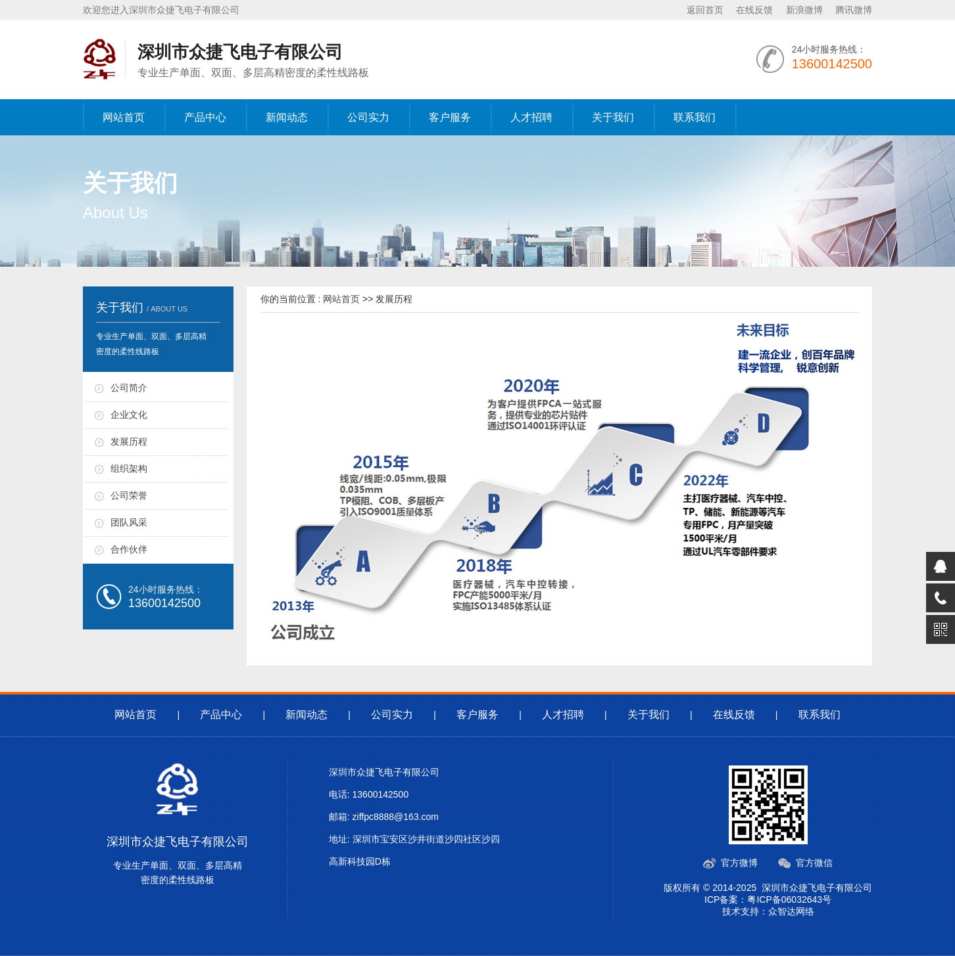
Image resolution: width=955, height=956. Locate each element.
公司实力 (368, 117)
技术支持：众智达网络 (768, 911)
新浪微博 (804, 10)
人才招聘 (531, 117)
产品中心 (205, 117)
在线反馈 (754, 10)
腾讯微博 (853, 10)
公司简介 (128, 387)
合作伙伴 (128, 549)
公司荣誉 (128, 495)
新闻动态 (287, 117)
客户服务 (450, 117)
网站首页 (124, 117)
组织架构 (128, 468)
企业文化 (128, 414)
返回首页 (705, 10)
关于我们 (613, 117)
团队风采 (128, 522)
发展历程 (128, 441)
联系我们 (694, 117)
